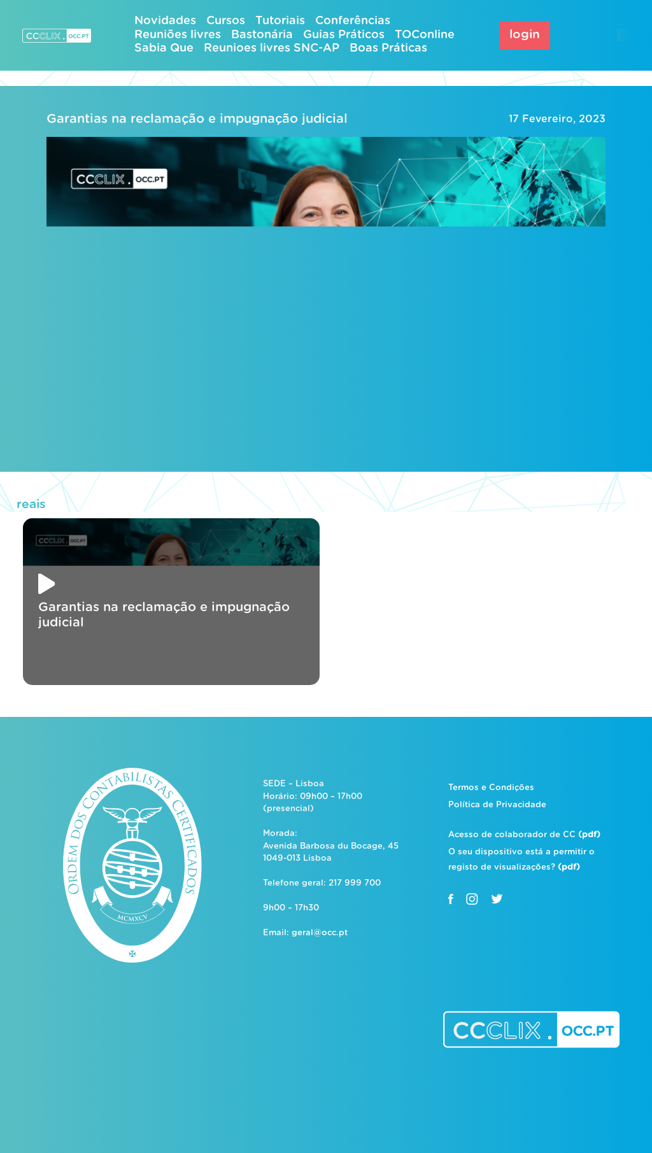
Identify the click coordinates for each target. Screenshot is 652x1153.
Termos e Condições (491, 788)
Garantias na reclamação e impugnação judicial (197, 119)
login (524, 35)
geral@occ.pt (320, 933)
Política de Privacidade (497, 805)
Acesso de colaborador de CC (524, 835)
